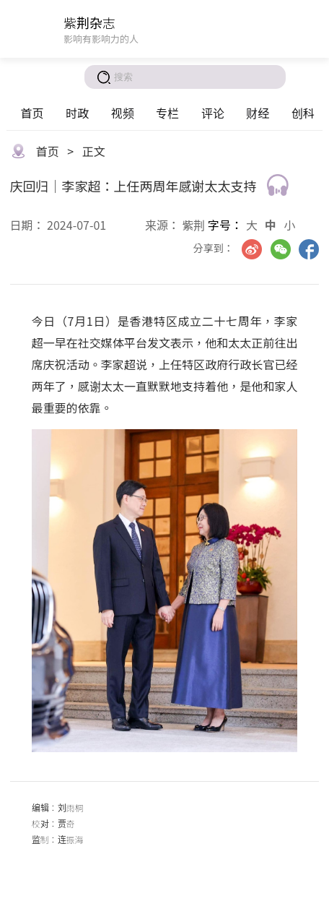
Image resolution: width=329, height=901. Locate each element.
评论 (212, 112)
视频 (122, 112)
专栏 (167, 112)
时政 (77, 112)
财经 (257, 112)
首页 (31, 112)
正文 (93, 151)
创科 (303, 112)
